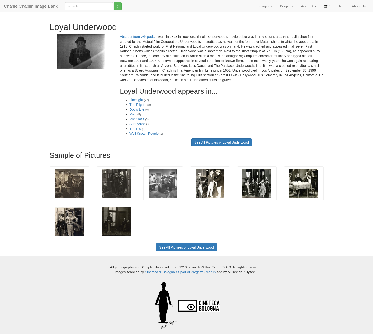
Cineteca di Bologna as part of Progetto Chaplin (180, 272)
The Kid (137, 129)
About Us (359, 6)
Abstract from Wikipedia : (139, 37)
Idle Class (139, 119)
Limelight (139, 100)
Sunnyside (139, 124)
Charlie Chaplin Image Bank (31, 6)
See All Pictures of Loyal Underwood (222, 142)
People (287, 6)
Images (265, 6)
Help (341, 6)
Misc (135, 114)
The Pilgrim (140, 105)
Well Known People (146, 133)
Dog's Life (139, 109)
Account (308, 6)
